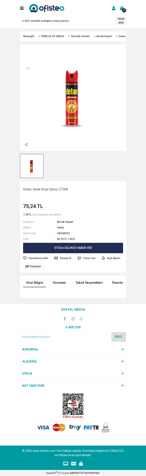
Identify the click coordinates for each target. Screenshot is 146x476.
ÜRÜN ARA (121, 21)
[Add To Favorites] (35, 258)
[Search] (73, 21)
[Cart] (122, 8)
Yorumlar (59, 283)
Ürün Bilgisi (34, 283)
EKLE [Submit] (118, 337)
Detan (60, 227)
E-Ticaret (64, 473)
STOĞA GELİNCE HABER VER (73, 247)
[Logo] (47, 8)
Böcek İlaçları (65, 221)
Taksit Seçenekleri (89, 283)
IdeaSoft (51, 473)
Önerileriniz (120, 283)
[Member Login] (114, 8)
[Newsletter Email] (73, 337)
